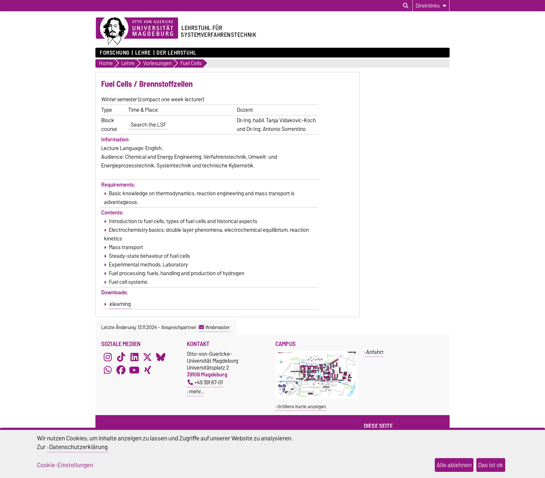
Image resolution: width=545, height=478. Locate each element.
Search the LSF (148, 124)
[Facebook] (121, 369)
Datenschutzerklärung (78, 447)
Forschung (114, 52)
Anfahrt (374, 352)
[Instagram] (107, 356)
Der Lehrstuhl (176, 52)
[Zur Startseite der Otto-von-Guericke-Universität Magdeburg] (137, 31)
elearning (120, 304)
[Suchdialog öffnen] (405, 5)
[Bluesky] (160, 356)
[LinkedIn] (134, 356)
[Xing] (147, 369)
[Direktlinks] (431, 5)
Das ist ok (490, 465)
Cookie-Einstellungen (65, 465)
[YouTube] (134, 369)
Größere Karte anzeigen (302, 406)
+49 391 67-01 (205, 382)
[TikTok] (121, 356)
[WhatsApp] (107, 369)
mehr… (196, 391)
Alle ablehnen (454, 465)
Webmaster (214, 327)
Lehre (143, 52)
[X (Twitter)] (147, 356)
